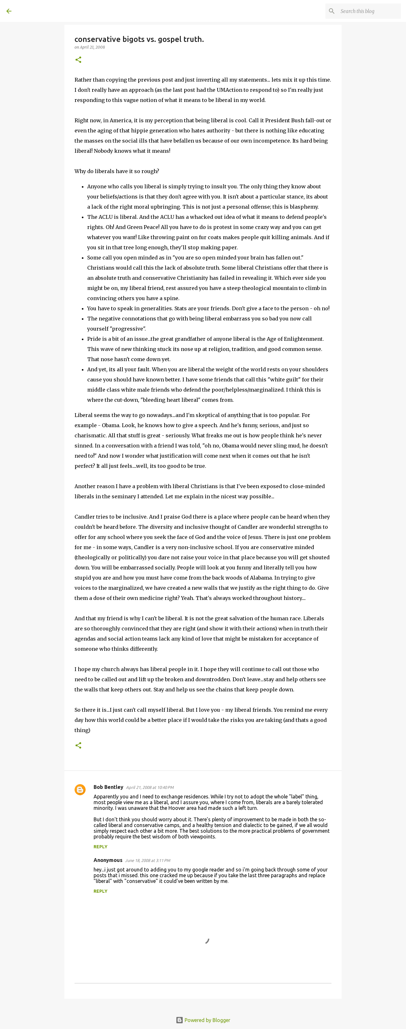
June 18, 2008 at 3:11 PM (147, 860)
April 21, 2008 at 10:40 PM (150, 787)
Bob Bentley (108, 787)
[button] (78, 60)
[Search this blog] (367, 11)
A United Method (58, 11)
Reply (101, 846)
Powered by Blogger (203, 1020)
